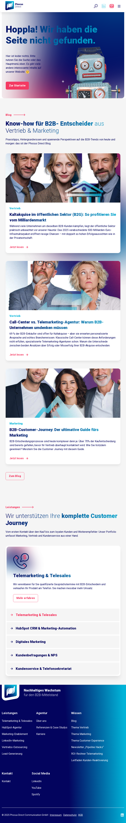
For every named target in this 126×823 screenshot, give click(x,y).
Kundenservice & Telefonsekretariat (44, 669)
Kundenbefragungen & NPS (36, 655)
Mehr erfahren (25, 598)
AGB (80, 815)
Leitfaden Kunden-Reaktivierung (89, 760)
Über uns (41, 720)
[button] (96, 6)
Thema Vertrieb (80, 727)
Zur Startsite (17, 85)
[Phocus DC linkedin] (104, 6)
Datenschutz (70, 815)
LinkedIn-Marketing (13, 740)
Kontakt (6, 781)
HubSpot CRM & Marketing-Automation (46, 628)
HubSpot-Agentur (12, 727)
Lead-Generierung (12, 753)
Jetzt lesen (17, 247)
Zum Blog (15, 476)
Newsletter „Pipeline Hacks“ (87, 747)
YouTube (36, 787)
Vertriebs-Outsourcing (14, 747)
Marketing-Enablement (15, 734)
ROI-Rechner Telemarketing (87, 753)
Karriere (40, 734)
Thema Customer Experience (87, 740)
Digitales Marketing (31, 642)
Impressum (56, 815)
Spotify (36, 794)
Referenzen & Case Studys (51, 727)
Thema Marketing (81, 734)
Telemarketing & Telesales (36, 615)
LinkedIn (37, 781)
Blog (73, 720)
